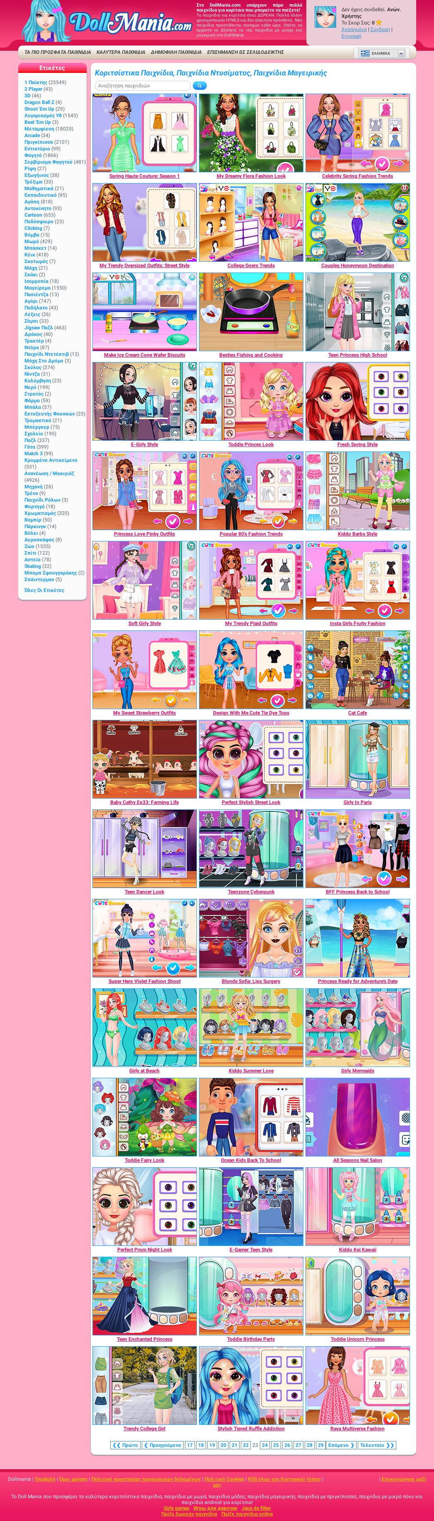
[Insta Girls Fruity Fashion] (357, 580)
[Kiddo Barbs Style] (357, 490)
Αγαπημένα (354, 29)
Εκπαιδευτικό (40, 195)
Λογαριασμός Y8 (43, 115)
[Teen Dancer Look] (144, 848)
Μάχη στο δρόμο (43, 361)
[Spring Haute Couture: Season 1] (144, 133)
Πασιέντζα (36, 294)
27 (298, 1445)
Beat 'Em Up (37, 122)
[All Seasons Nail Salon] (357, 1117)
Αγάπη (31, 202)
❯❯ (377, 1445)
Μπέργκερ (36, 427)
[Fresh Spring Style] (357, 401)
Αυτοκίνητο (37, 208)
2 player (33, 89)
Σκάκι (31, 275)
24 (265, 1445)
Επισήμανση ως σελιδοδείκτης (245, 52)
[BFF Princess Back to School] (357, 848)
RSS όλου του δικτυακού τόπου (284, 1479)
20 (223, 1445)
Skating (32, 566)
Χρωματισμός (40, 513)
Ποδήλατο (36, 308)
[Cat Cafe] (357, 669)
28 (310, 1445)
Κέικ (29, 255)
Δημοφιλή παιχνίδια (176, 52)
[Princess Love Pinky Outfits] (144, 490)
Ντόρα (31, 347)
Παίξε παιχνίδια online (247, 1514)
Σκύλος (32, 367)
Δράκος (33, 334)
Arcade (32, 135)
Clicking (33, 228)
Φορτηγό (34, 506)
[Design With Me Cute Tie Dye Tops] (251, 669)
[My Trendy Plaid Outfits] (251, 580)
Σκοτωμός (36, 261)
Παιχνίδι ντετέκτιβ (46, 354)
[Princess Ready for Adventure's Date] (357, 938)
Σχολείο (33, 434)
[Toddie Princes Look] (251, 401)
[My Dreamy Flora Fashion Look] (251, 133)
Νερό (30, 387)
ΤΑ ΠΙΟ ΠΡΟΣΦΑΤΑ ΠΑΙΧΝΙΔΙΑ (57, 52)
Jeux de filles (256, 1508)
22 (246, 1445)
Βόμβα (31, 235)
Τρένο (31, 493)
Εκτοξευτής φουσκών (49, 414)
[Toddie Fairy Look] (144, 1117)
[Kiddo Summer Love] (251, 1027)
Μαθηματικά (38, 188)
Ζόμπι (31, 321)
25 (276, 1445)
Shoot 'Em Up (39, 109)
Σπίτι (30, 553)
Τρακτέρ (34, 341)
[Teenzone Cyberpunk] (251, 848)
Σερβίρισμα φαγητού (48, 162)
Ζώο (29, 546)
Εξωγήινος (36, 175)
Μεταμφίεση (39, 129)
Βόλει (31, 533)
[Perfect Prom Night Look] (144, 1206)
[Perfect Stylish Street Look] (251, 759)
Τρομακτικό (37, 420)
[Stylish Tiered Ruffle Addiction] (251, 1385)
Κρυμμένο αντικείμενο (51, 460)
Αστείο (32, 560)
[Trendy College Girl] (144, 1385)
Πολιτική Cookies (224, 1479)
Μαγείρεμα (37, 288)
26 (287, 1445)
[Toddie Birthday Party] (251, 1296)
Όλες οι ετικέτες (44, 590)
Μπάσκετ (35, 248)
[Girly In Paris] (357, 759)
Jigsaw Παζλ (38, 328)
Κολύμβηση (37, 381)
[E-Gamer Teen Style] (251, 1206)
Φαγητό (33, 155)
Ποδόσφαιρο (38, 222)
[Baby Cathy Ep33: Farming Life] (144, 759)
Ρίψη (30, 168)
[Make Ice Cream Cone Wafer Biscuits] (144, 312)
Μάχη (30, 268)
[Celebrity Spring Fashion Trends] (357, 133)
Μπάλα (32, 407)
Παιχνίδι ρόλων (42, 500)
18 (201, 1445)
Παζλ (30, 440)
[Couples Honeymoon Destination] (357, 222)
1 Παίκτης (35, 82)
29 (321, 1445)
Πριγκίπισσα (38, 142)
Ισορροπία (36, 281)
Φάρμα (32, 400)
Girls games (176, 1508)
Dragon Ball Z (39, 102)
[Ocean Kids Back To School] (251, 1117)
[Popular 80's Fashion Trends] (251, 490)
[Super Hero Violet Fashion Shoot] (144, 938)
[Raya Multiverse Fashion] (357, 1385)
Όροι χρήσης (73, 1479)
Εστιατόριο (37, 149)
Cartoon (33, 215)
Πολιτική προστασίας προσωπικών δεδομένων (146, 1479)
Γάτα (29, 447)
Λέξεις (32, 314)
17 (190, 1445)
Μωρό (31, 241)
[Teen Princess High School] (357, 312)
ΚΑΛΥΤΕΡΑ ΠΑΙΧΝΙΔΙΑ (121, 52)
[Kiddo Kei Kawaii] (357, 1206)
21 (235, 1445)
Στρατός (34, 394)
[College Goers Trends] (251, 222)
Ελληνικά (375, 53)
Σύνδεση (380, 29)
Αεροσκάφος (39, 540)
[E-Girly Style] (144, 401)
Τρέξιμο (33, 182)
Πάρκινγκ (35, 526)
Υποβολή (45, 1479)
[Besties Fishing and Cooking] (251, 312)
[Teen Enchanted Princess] (144, 1296)
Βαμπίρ (32, 520)
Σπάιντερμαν (39, 579)
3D (27, 96)
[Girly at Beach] (144, 1027)
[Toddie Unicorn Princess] (357, 1296)
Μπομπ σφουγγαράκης (50, 573)
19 (212, 1445)
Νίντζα (32, 374)
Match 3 (33, 453)
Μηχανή (33, 487)
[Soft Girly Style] (144, 580)
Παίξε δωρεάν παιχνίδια (189, 1514)
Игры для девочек (216, 1508)
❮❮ (125, 1445)
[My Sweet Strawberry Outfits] (144, 669)
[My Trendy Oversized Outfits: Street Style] (144, 222)
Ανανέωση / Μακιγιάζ (49, 473)
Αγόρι (31, 301)
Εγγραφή (351, 36)
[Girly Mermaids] (357, 1027)
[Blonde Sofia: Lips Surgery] (251, 938)
